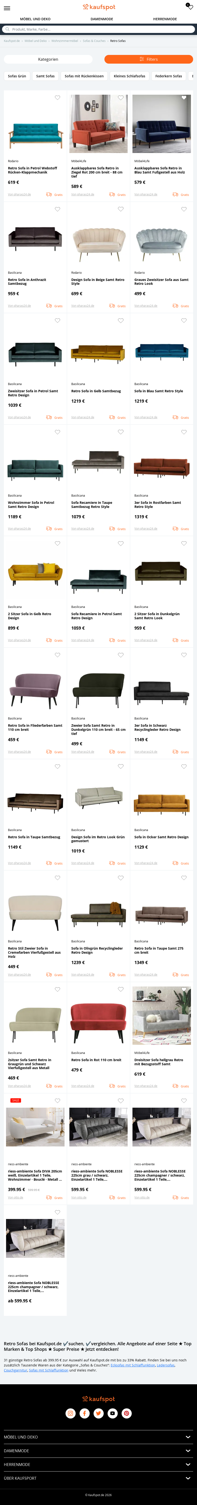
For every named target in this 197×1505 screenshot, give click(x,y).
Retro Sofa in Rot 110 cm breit (96, 1060)
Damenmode (102, 19)
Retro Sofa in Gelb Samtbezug (96, 391)
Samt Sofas (45, 76)
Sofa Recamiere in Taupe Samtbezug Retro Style (91, 504)
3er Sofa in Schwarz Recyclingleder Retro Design (157, 727)
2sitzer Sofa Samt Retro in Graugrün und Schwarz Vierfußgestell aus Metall (29, 1064)
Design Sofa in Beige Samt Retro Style (97, 281)
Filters (149, 59)
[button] (57, 97)
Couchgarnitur (15, 1370)
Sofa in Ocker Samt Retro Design (161, 837)
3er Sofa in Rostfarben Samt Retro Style (157, 504)
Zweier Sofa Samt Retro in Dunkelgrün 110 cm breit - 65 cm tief (98, 729)
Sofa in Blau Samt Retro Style (158, 391)
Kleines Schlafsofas (129, 76)
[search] (98, 29)
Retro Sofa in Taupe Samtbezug (34, 837)
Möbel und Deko (35, 19)
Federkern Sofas (168, 76)
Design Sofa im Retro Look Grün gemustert (98, 839)
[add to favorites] (190, 7)
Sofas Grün (17, 76)
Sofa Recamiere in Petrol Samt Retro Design (96, 616)
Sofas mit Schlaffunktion (48, 1370)
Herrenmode (165, 19)
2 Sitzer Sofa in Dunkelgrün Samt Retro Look (157, 616)
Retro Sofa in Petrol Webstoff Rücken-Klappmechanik (32, 170)
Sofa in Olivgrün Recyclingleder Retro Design (97, 950)
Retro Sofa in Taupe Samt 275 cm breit (158, 950)
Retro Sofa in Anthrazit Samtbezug (27, 281)
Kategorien (48, 59)
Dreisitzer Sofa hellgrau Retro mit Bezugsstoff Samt (158, 1062)
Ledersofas (166, 1365)
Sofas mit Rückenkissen (84, 76)
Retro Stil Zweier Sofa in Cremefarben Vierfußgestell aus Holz (34, 952)
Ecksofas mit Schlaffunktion (133, 1365)
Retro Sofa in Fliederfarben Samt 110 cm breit (35, 727)
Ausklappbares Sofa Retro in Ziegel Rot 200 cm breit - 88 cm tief (97, 172)
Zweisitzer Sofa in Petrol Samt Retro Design (33, 393)
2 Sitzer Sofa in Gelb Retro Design (29, 616)
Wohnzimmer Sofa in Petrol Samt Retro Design (31, 504)
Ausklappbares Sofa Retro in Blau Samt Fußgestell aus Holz (159, 170)
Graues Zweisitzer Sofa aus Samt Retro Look (161, 281)
